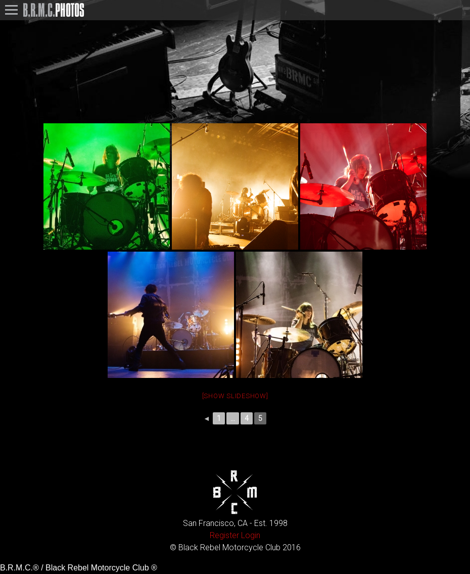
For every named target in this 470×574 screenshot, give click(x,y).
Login (250, 535)
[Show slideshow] (235, 396)
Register (224, 535)
